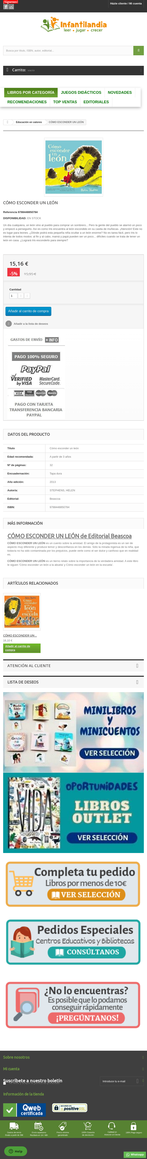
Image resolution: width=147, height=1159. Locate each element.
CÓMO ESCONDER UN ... (61, 635)
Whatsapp (135, 1155)
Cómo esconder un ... (18, 635)
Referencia (10, 212)
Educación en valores (29, 122)
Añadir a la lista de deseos (30, 323)
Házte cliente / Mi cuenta (126, 3)
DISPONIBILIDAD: (14, 218)
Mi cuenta (11, 1069)
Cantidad (15, 289)
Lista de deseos (22, 682)
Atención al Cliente (29, 665)
